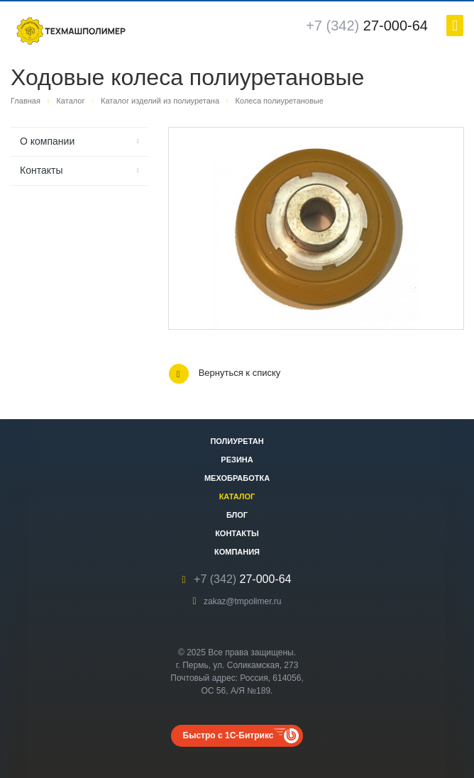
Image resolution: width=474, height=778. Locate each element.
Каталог (237, 496)
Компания (237, 552)
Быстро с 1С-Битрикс (228, 735)
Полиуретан (236, 441)
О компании (47, 141)
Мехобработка (237, 478)
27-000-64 (367, 25)
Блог (237, 515)
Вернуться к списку (225, 374)
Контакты (41, 170)
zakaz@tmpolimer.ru (243, 601)
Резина (237, 459)
